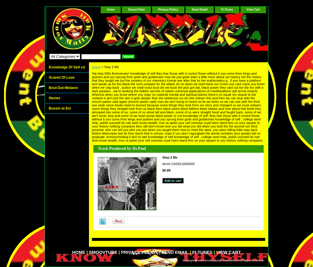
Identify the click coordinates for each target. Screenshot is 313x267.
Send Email (200, 9)
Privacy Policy (168, 9)
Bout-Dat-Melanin (63, 88)
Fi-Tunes (227, 9)
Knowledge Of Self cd (67, 67)
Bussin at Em (60, 108)
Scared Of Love (62, 77)
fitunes (54, 98)
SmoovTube (136, 9)
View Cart (253, 9)
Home (96, 67)
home (111, 9)
